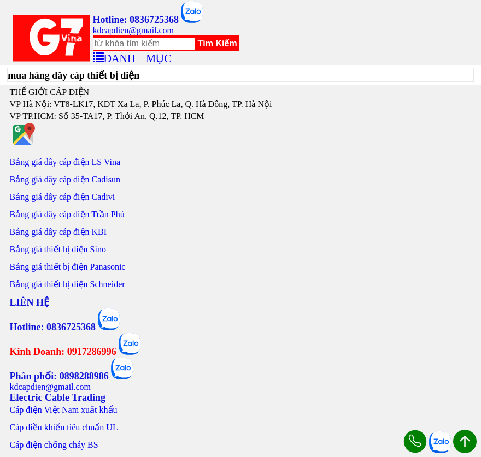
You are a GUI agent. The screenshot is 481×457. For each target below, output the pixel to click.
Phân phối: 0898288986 (59, 376)
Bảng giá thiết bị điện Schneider (67, 284)
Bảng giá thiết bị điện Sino (58, 249)
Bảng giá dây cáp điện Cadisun (65, 179)
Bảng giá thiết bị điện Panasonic (68, 266)
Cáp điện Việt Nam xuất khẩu (64, 409)
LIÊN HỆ (30, 302)
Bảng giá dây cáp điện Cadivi (62, 196)
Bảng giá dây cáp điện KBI (58, 231)
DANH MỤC (138, 56)
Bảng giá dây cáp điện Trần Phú (67, 214)
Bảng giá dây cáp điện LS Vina (65, 162)
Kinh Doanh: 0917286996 (63, 351)
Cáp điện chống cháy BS (54, 444)
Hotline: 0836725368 (136, 19)
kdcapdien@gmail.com (133, 30)
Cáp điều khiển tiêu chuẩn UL (64, 427)
